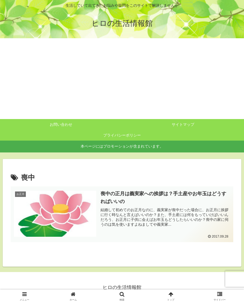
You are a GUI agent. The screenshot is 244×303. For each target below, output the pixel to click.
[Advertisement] (122, 78)
